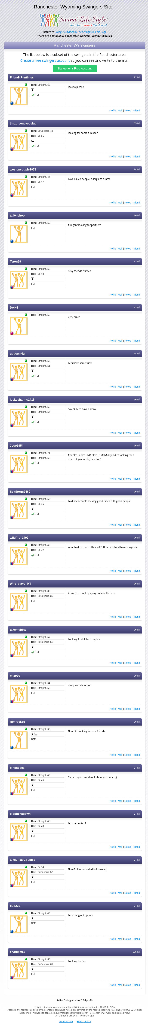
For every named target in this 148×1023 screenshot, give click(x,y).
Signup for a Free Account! (74, 68)
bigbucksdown (20, 813)
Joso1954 (16, 445)
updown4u (17, 353)
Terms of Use (66, 1021)
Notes (127, 110)
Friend (136, 110)
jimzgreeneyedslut (23, 123)
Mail (120, 110)
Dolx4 (14, 307)
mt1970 (15, 675)
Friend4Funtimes (22, 77)
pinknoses (17, 767)
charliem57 (17, 951)
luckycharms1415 (22, 399)
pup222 (15, 905)
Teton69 (15, 261)
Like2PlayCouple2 (22, 859)
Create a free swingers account (45, 60)
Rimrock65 (17, 721)
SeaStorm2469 (20, 491)
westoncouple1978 (23, 169)
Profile (112, 110)
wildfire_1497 (19, 537)
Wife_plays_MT (20, 583)
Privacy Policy (84, 1021)
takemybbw (18, 629)
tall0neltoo (17, 215)
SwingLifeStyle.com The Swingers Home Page (80, 32)
